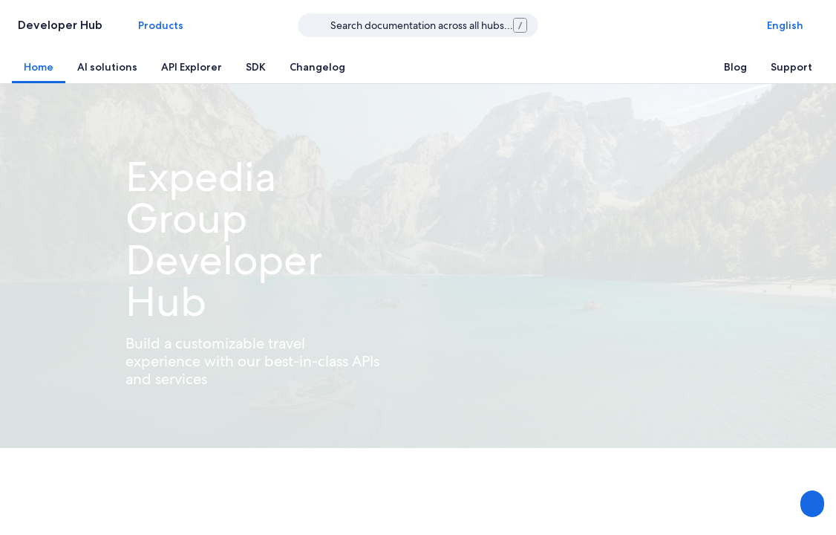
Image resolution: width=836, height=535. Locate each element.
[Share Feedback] (810, 503)
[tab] (38, 67)
